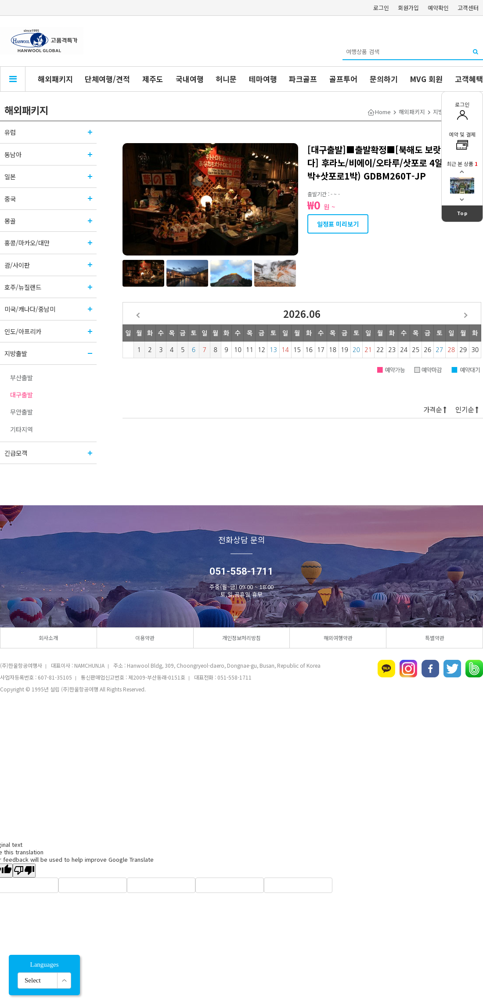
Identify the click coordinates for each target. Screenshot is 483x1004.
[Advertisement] (241, 767)
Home (383, 112)
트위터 (452, 668)
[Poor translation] (24, 871)
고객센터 (468, 8)
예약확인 (438, 8)
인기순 (467, 409)
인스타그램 (408, 668)
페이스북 (430, 668)
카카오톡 (386, 668)
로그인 (381, 8)
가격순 (435, 409)
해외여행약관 (338, 637)
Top (462, 213)
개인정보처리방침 (241, 637)
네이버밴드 (474, 668)
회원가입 (408, 8)
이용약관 (145, 637)
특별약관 (434, 637)
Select (33, 980)
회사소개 (48, 637)
